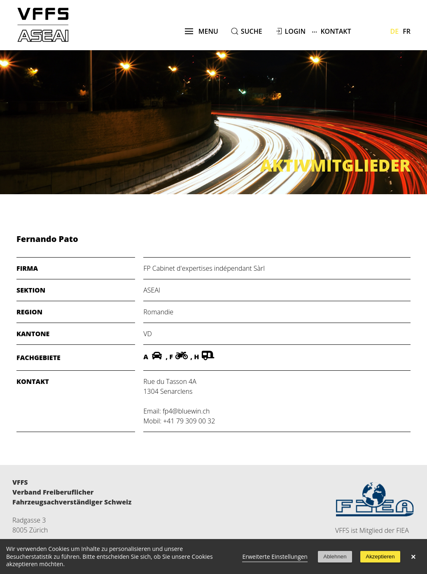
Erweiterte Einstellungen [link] (275, 556)
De (394, 31)
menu (201, 31)
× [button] (413, 557)
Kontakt (331, 31)
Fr (407, 31)
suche (251, 31)
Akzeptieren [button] (380, 556)
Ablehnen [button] (334, 556)
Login (295, 31)
